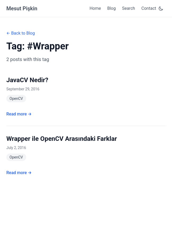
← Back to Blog (20, 33)
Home (95, 8)
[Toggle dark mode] (161, 8)
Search (128, 8)
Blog (111, 8)
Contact (148, 8)
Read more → (19, 114)
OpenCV (16, 98)
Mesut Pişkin (21, 8)
